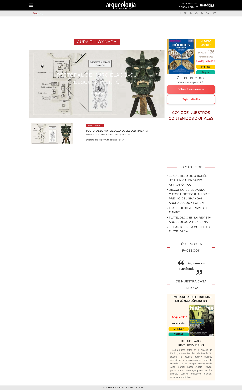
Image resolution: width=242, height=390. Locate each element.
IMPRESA (178, 329)
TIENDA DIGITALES (188, 7)
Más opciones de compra (191, 89)
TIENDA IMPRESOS (188, 3)
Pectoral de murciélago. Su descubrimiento (117, 131)
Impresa (205, 66)
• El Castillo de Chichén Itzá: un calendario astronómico (187, 180)
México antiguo (94, 126)
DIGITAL (179, 334)
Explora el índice (191, 99)
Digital (205, 72)
